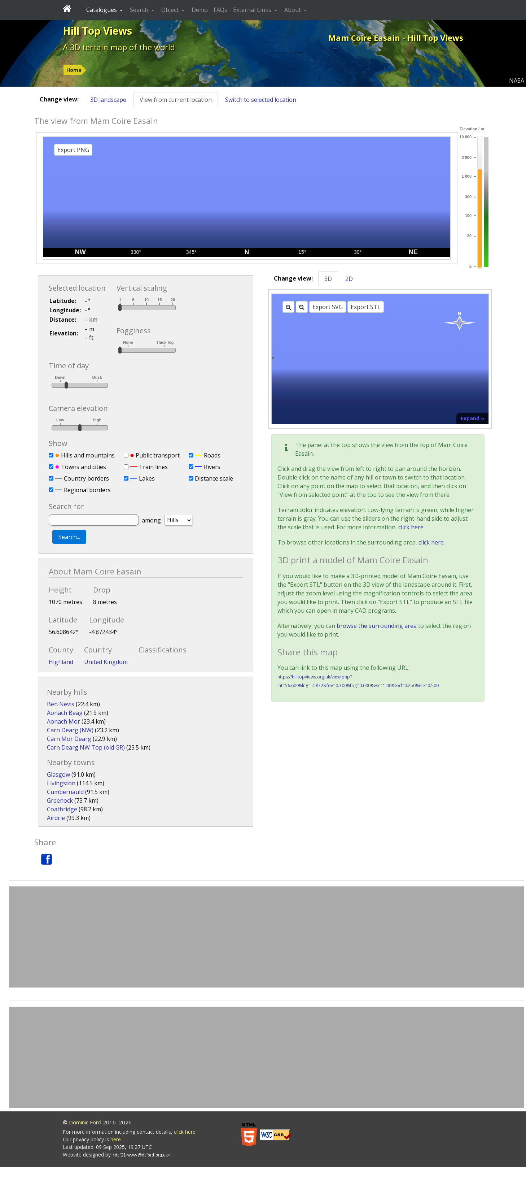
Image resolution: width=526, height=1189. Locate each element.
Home (74, 69)
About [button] (293, 10)
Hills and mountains (88, 455)
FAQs (220, 10)
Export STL (366, 307)
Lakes (147, 478)
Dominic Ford (85, 1122)
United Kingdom (106, 662)
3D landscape (108, 100)
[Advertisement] (266, 937)
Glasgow (58, 774)
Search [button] (140, 10)
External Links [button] (253, 10)
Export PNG (73, 150)
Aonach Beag (65, 713)
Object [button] (170, 10)
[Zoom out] (302, 307)
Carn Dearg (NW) (70, 730)
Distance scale (214, 478)
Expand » (472, 418)
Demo (200, 10)
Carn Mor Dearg (69, 739)
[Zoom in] (288, 307)
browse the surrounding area (377, 626)
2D (349, 279)
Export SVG (327, 307)
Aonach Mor (63, 721)
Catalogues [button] (102, 10)
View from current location (176, 100)
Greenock (60, 800)
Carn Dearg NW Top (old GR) (86, 747)
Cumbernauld (65, 792)
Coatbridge (62, 809)
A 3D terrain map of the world (119, 47)
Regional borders (87, 490)
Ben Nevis (60, 704)
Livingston (61, 783)
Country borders (86, 478)
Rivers (212, 467)
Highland (61, 662)
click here (411, 527)
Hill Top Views (97, 31)
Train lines (153, 467)
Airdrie (56, 818)
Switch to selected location (260, 100)
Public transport (158, 455)
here (115, 1139)
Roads (212, 455)
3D (328, 279)
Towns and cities (83, 467)
